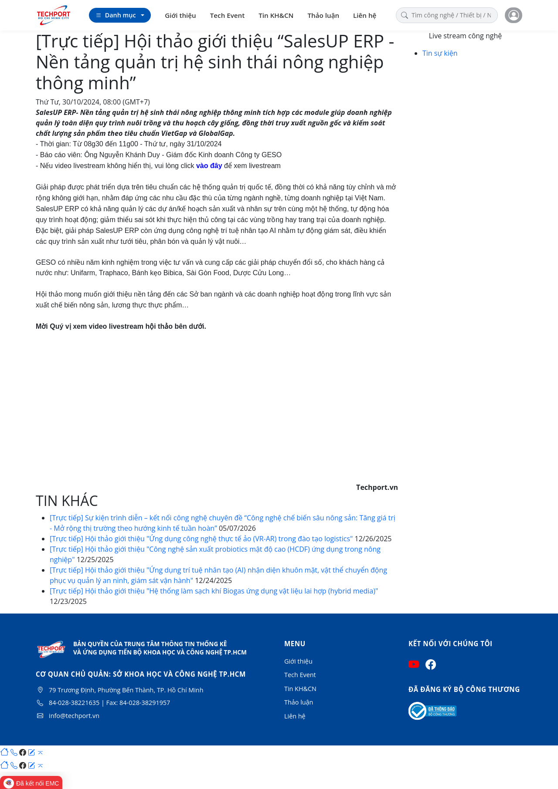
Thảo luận (324, 15)
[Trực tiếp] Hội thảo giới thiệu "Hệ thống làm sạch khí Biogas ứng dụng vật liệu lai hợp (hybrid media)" (214, 591)
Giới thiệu (180, 15)
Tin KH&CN (276, 15)
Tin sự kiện (439, 53)
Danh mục (115, 15)
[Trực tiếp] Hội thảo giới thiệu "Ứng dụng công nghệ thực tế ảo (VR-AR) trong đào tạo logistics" (202, 538)
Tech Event (227, 15)
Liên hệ (364, 15)
